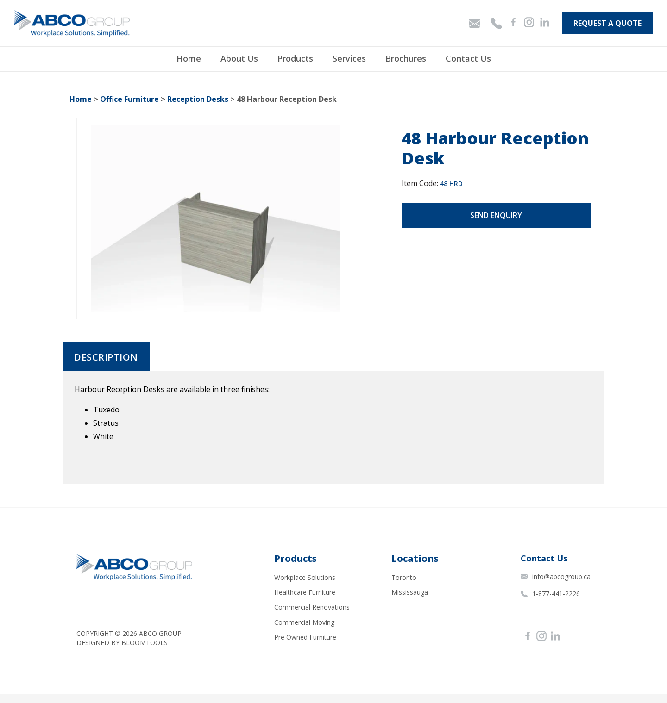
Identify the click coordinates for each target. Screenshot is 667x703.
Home (188, 58)
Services (349, 58)
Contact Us (468, 58)
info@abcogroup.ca (556, 576)
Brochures (405, 58)
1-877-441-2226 (550, 593)
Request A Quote (607, 23)
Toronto (403, 577)
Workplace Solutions (304, 577)
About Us (239, 58)
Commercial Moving (304, 622)
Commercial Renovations (312, 607)
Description (106, 357)
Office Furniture (129, 99)
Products (295, 58)
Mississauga (409, 592)
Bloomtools (144, 642)
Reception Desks (197, 99)
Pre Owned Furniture (305, 637)
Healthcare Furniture (304, 592)
